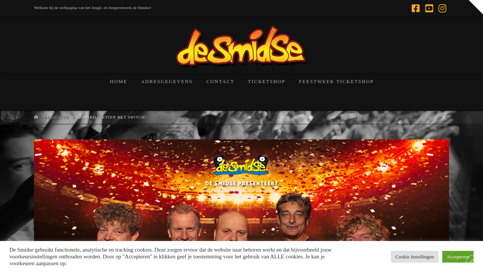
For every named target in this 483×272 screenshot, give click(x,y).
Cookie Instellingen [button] (414, 257)
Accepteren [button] (458, 257)
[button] (476, 7)
